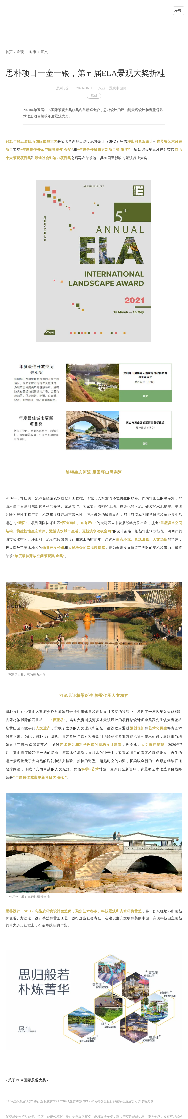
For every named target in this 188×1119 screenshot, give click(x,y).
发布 (178, 10)
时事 (33, 52)
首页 (9, 52)
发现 (21, 52)
